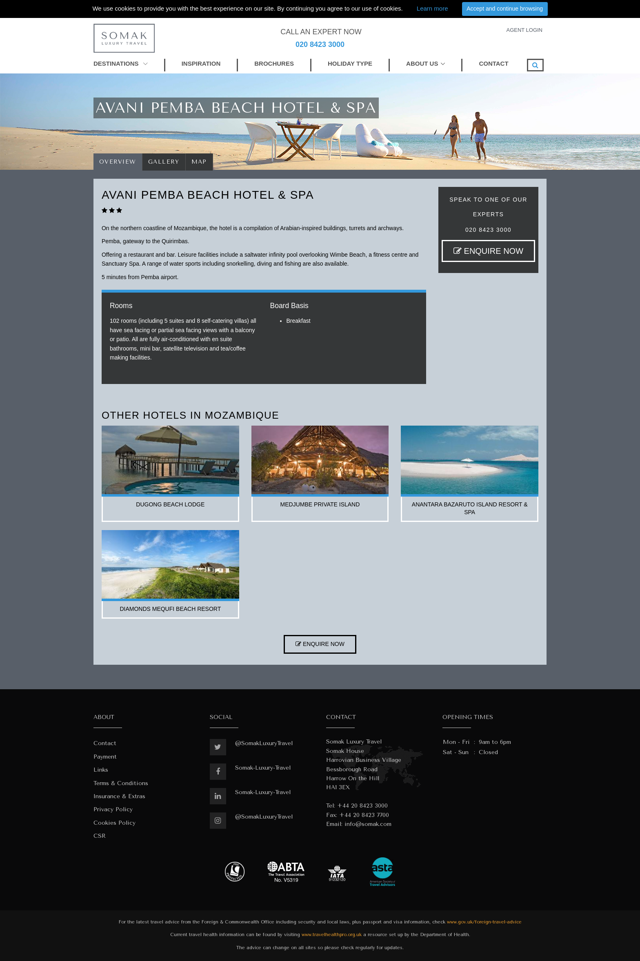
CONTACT (493, 63)
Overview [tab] (117, 161)
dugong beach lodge (170, 504)
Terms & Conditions (120, 783)
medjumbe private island (320, 504)
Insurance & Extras (119, 796)
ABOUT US (422, 63)
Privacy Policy (113, 809)
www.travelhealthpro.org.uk (332, 934)
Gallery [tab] (164, 161)
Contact (104, 743)
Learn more (432, 8)
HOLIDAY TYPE (350, 63)
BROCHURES (274, 63)
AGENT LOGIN (524, 30)
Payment (105, 756)
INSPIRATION (201, 63)
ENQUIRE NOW (488, 250)
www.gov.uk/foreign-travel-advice (484, 922)
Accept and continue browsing (505, 8)
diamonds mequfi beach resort (170, 609)
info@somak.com (367, 824)
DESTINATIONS (120, 63)
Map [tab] (199, 161)
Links (100, 769)
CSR (99, 835)
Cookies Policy (114, 822)
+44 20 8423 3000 (362, 805)
